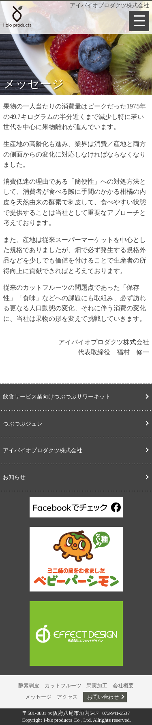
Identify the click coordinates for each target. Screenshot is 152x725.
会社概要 (123, 686)
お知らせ (14, 477)
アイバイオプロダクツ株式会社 (42, 450)
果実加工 (96, 686)
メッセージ (38, 697)
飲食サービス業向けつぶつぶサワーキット (57, 396)
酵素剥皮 (28, 686)
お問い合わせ (103, 697)
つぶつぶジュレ (23, 423)
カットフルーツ (63, 686)
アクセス (67, 697)
